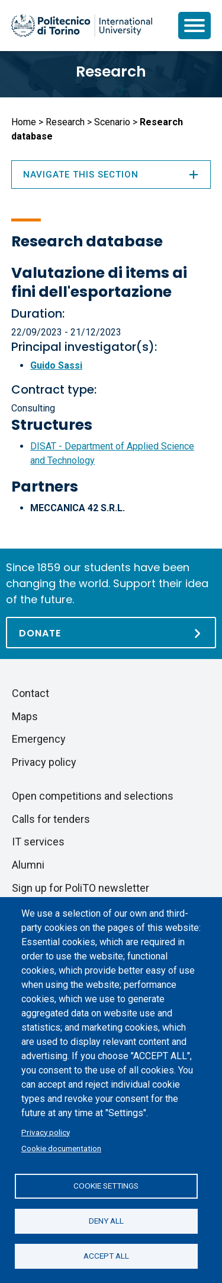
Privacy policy (45, 1132)
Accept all (106, 1255)
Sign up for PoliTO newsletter (80, 888)
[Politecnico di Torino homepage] (81, 25)
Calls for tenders (51, 819)
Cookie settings (106, 1185)
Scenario (112, 122)
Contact (30, 693)
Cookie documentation (61, 1148)
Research (111, 71)
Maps (25, 716)
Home (23, 122)
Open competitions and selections (92, 796)
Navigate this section (111, 174)
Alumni (28, 864)
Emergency (39, 739)
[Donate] (111, 632)
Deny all (106, 1220)
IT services (38, 841)
